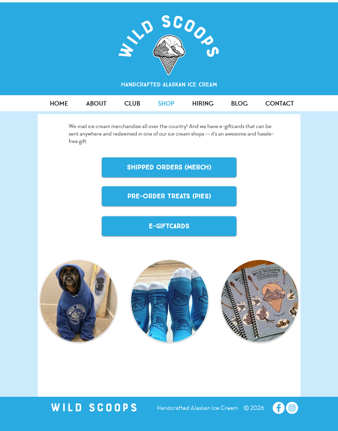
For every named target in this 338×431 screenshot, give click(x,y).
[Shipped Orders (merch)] (169, 167)
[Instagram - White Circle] (292, 408)
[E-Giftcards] (169, 226)
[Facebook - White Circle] (279, 408)
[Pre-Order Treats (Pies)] (169, 196)
